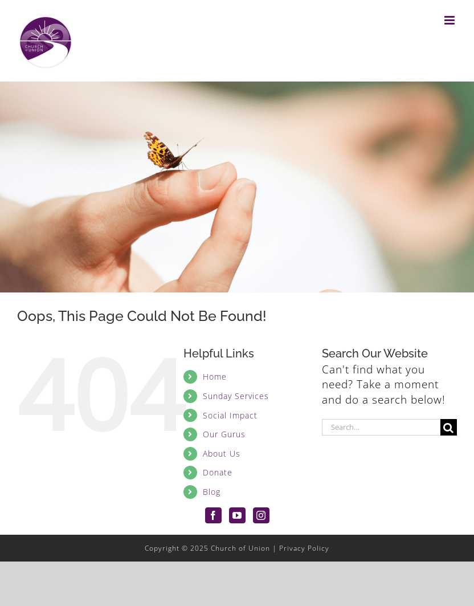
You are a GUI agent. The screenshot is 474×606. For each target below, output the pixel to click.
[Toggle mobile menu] (450, 20)
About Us (221, 453)
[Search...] (381, 427)
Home (215, 376)
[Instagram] (261, 515)
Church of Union (240, 548)
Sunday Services (236, 396)
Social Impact (230, 415)
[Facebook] (213, 515)
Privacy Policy (304, 548)
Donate (217, 472)
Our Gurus (224, 434)
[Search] (448, 427)
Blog (211, 491)
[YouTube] (237, 515)
